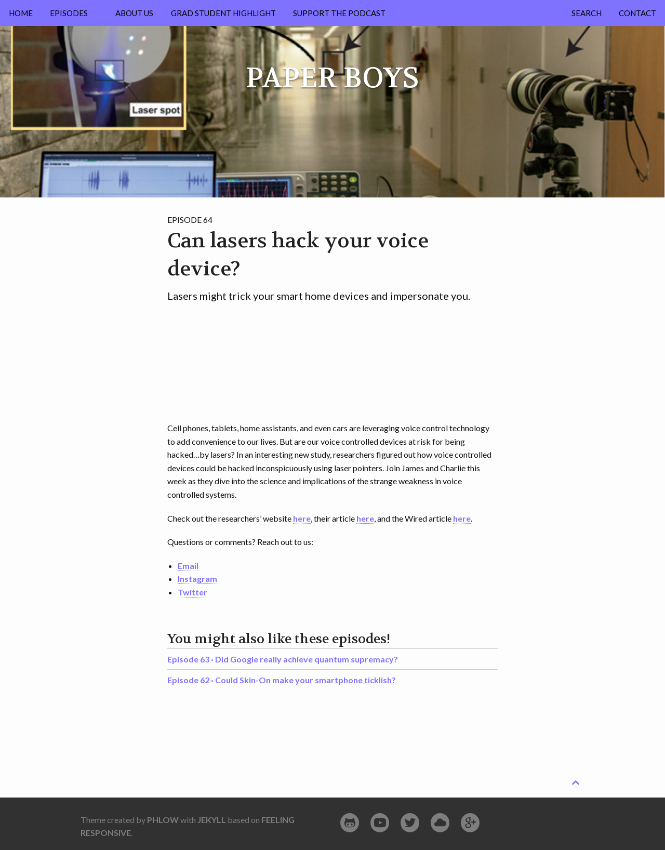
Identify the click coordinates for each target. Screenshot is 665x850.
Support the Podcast (339, 13)
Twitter (192, 592)
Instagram (197, 578)
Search (586, 13)
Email (188, 565)
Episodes (69, 13)
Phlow (163, 820)
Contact (637, 13)
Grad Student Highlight (223, 13)
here (302, 518)
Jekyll (211, 820)
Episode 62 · (281, 680)
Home (21, 13)
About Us (134, 13)
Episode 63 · (282, 659)
